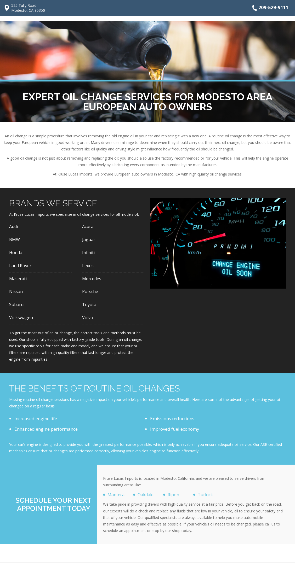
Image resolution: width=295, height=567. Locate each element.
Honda (16, 254)
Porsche (90, 294)
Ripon (174, 498)
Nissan (16, 294)
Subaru (17, 308)
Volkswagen (21, 321)
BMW (14, 240)
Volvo (87, 321)
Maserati (18, 281)
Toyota (89, 308)
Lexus (88, 267)
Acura (88, 227)
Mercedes (92, 281)
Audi (14, 227)
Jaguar (89, 240)
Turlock (206, 498)
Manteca (116, 498)
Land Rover (20, 267)
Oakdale (146, 498)
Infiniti (88, 254)
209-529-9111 (269, 7)
